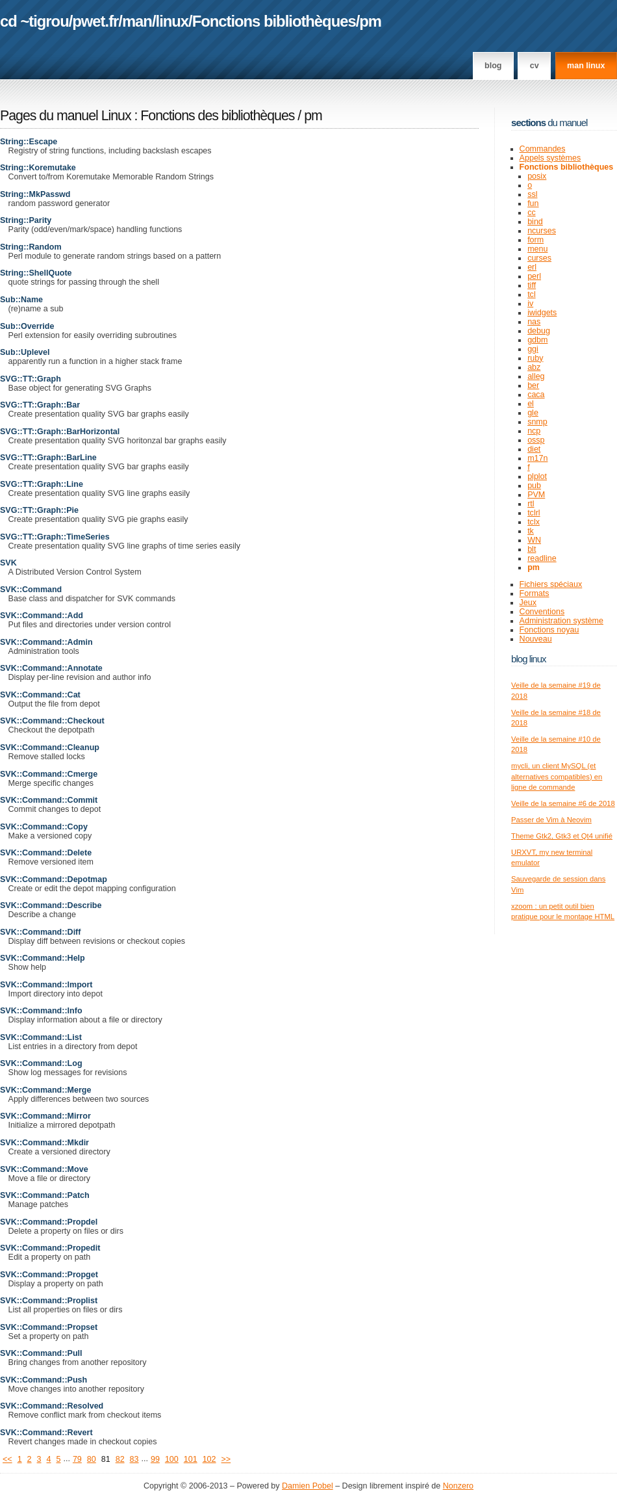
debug (538, 330)
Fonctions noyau (549, 629)
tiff (531, 285)
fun (532, 203)
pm (370, 21)
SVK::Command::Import (46, 984)
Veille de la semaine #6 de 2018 (563, 803)
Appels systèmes (550, 157)
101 (190, 1459)
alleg (535, 376)
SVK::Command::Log (41, 1063)
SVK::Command (31, 589)
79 (77, 1459)
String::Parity (25, 220)
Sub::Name (21, 299)
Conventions (542, 611)
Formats (534, 593)
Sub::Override (27, 326)
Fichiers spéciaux (551, 584)
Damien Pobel (307, 1485)
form (535, 239)
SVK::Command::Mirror (45, 1116)
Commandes (543, 148)
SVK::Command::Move (44, 1169)
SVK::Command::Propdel (48, 1222)
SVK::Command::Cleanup (49, 747)
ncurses (541, 230)
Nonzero (458, 1485)
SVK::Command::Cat (40, 694)
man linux (586, 65)
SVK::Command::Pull (41, 1353)
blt (531, 549)
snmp (537, 421)
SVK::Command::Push (43, 1379)
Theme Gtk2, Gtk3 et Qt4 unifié (561, 836)
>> (226, 1459)
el (530, 403)
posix (536, 176)
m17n (537, 458)
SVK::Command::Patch (45, 1195)
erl (531, 267)
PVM (536, 494)
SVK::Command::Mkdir (44, 1142)
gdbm (537, 339)
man (137, 21)
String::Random (31, 247)
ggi (532, 349)
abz (533, 367)
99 (155, 1459)
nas (533, 321)
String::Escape (28, 141)
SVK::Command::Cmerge (48, 774)
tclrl (533, 512)
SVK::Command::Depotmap (53, 879)
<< (7, 1459)
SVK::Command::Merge (45, 1090)
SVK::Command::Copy (44, 826)
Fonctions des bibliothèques (218, 116)
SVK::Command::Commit (48, 800)
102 (209, 1459)
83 (134, 1459)
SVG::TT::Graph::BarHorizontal (60, 431)
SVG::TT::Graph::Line (41, 484)
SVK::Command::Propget (49, 1274)
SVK (8, 562)
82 (120, 1459)
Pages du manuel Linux (65, 116)
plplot (537, 476)
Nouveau (536, 639)
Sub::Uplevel (25, 352)
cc (531, 212)
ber (533, 385)
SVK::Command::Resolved (51, 1405)
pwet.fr (95, 21)
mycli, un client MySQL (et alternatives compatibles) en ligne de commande (556, 776)
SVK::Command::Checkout (52, 720)
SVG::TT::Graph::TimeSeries (55, 536)
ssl (532, 194)
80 (91, 1459)
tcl (531, 294)
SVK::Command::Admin (46, 642)
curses (539, 258)
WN (534, 540)
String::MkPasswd (35, 194)
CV (534, 65)
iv (530, 303)
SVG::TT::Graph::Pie (39, 510)
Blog (493, 65)
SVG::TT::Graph (30, 379)
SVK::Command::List (41, 1037)
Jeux (528, 602)
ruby (535, 358)
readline (542, 558)
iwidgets (542, 312)
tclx (533, 521)
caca (535, 394)
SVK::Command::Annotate (51, 668)
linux (172, 21)
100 (172, 1459)
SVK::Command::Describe (50, 905)
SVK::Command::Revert (46, 1432)
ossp (535, 440)
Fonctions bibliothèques (274, 21)
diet (533, 449)
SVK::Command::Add (41, 615)
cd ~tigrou (34, 21)
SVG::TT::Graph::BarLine (48, 457)
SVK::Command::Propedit (50, 1248)
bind (535, 221)
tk (530, 531)
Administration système (561, 620)
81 (105, 1459)
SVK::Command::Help (42, 958)
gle (532, 412)
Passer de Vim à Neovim (551, 820)
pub (534, 485)
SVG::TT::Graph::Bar (40, 405)
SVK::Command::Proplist (48, 1300)
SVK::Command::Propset (48, 1327)
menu (537, 249)
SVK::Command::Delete (46, 852)
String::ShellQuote (36, 273)
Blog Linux (528, 658)
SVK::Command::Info (41, 1010)
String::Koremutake (38, 167)
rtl (530, 503)
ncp (533, 431)
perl (534, 276)
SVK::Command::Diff (40, 932)
